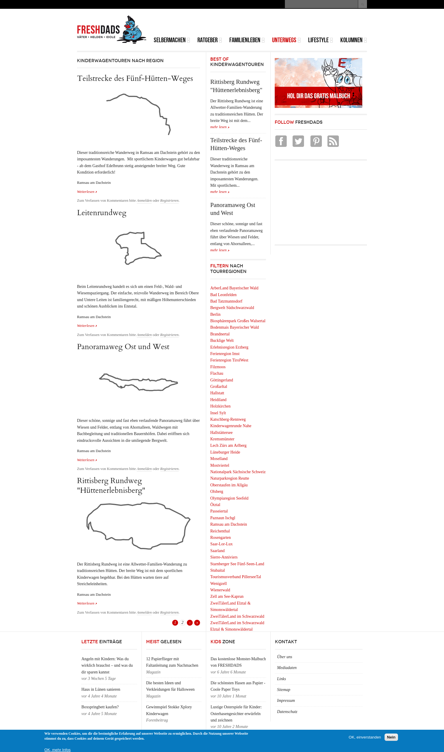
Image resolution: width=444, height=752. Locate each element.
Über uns (284, 657)
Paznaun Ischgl (222, 518)
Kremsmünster (222, 439)
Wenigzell (218, 583)
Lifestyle (320, 40)
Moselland (219, 458)
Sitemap (283, 690)
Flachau (216, 373)
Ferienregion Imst (225, 354)
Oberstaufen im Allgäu (229, 485)
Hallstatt (217, 393)
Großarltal (218, 386)
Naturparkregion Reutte (229, 478)
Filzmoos (218, 367)
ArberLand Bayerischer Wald (234, 288)
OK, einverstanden (365, 737)
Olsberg (216, 491)
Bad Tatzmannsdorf (226, 301)
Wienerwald (220, 590)
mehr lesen (218, 127)
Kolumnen (353, 40)
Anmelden (144, 200)
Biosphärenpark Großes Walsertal (237, 321)
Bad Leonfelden (223, 295)
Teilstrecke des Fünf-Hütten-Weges (135, 78)
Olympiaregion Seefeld (229, 498)
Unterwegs (286, 40)
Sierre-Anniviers (224, 557)
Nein (391, 737)
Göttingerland (221, 380)
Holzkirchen (220, 406)
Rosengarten (220, 537)
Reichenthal (220, 531)
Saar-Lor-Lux (221, 544)
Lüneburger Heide (225, 452)
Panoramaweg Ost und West (123, 347)
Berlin (215, 314)
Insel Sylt (218, 413)
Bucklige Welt (222, 340)
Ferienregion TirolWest (229, 360)
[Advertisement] (298, 23)
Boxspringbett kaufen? (100, 707)
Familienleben (247, 40)
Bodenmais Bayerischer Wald (234, 327)
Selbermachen (172, 40)
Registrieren (169, 200)
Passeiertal (219, 511)
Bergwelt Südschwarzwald (232, 307)
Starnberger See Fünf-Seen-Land (237, 564)
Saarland (217, 551)
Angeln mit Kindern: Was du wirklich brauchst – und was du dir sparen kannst (107, 665)
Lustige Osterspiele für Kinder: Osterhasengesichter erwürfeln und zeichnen (236, 713)
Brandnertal (220, 334)
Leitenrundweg (101, 213)
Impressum (286, 700)
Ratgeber (209, 40)
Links (281, 679)
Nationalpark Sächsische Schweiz (238, 472)
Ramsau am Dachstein (228, 524)
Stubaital (217, 570)
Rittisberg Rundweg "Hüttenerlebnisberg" (111, 485)
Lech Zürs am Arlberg (228, 445)
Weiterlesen (87, 191)
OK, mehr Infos (58, 750)
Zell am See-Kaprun (227, 596)
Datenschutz (287, 711)
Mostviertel (219, 465)
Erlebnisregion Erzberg (229, 347)
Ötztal (215, 505)
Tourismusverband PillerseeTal (235, 577)
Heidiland (218, 400)
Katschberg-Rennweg (228, 419)
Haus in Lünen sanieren (100, 689)
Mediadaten (287, 668)
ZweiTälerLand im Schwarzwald (237, 616)
